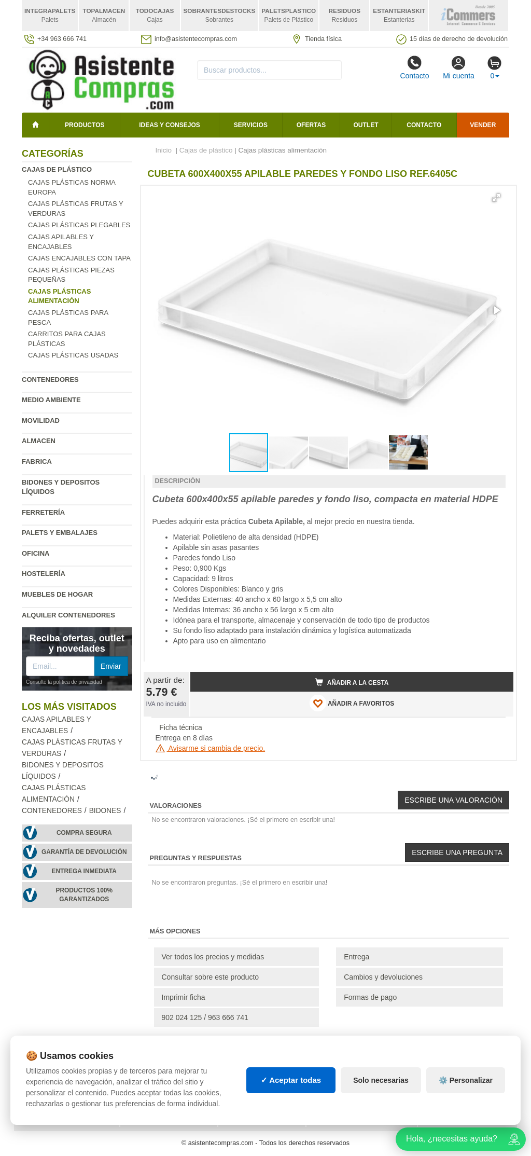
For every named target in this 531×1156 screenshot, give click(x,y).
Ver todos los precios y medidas (213, 957)
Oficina (35, 553)
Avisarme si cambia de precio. (211, 748)
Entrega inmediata (84, 871)
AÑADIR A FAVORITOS (352, 703)
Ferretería (43, 512)
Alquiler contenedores (68, 615)
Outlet (366, 125)
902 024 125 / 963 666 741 (205, 1017)
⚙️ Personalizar (466, 1080)
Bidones (105, 811)
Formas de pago (370, 997)
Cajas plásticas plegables (79, 225)
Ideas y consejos (169, 125)
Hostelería (43, 573)
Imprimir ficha (183, 997)
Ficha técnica (180, 727)
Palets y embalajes (59, 532)
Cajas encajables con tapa (79, 258)
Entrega (356, 957)
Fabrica (37, 461)
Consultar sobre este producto (210, 977)
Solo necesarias (381, 1080)
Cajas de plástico (57, 169)
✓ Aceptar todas (291, 1080)
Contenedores (50, 379)
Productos (84, 125)
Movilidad (41, 420)
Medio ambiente (51, 400)
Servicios (251, 125)
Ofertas (311, 125)
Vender (483, 125)
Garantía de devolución (84, 852)
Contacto (414, 67)
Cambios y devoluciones (383, 977)
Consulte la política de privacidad (64, 682)
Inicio (164, 150)
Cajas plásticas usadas (73, 355)
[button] (496, 197)
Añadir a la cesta (352, 682)
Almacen (38, 441)
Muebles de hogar (57, 594)
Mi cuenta (458, 67)
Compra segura (84, 832)
